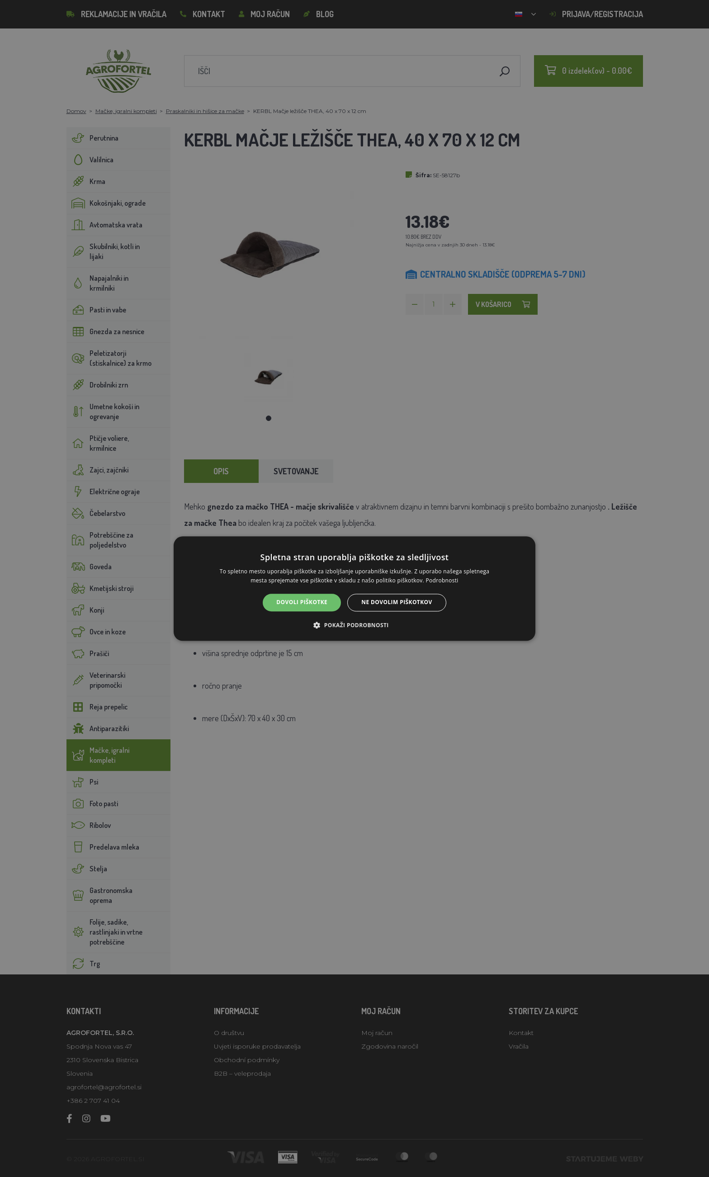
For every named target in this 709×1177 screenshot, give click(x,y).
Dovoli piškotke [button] (301, 602)
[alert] (354, 588)
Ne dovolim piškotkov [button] (396, 602)
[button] (354, 624)
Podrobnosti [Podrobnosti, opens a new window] (442, 580)
